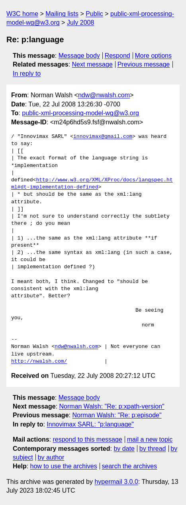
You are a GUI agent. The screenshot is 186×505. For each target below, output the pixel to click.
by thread (152, 448)
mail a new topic (150, 439)
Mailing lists (61, 13)
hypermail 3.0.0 (116, 481)
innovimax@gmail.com (102, 136)
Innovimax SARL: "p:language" (90, 424)
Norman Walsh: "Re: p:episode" (116, 415)
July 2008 (80, 22)
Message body (79, 55)
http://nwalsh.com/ (39, 361)
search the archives (129, 466)
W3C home (22, 13)
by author (51, 457)
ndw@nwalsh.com (104, 95)
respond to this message (87, 439)
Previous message (143, 64)
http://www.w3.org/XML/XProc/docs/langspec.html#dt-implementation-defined (92, 184)
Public (94, 13)
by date (124, 448)
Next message (92, 64)
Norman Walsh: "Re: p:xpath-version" (111, 406)
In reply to (27, 73)
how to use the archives (63, 466)
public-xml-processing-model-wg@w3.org (80, 113)
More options (153, 55)
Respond (117, 55)
